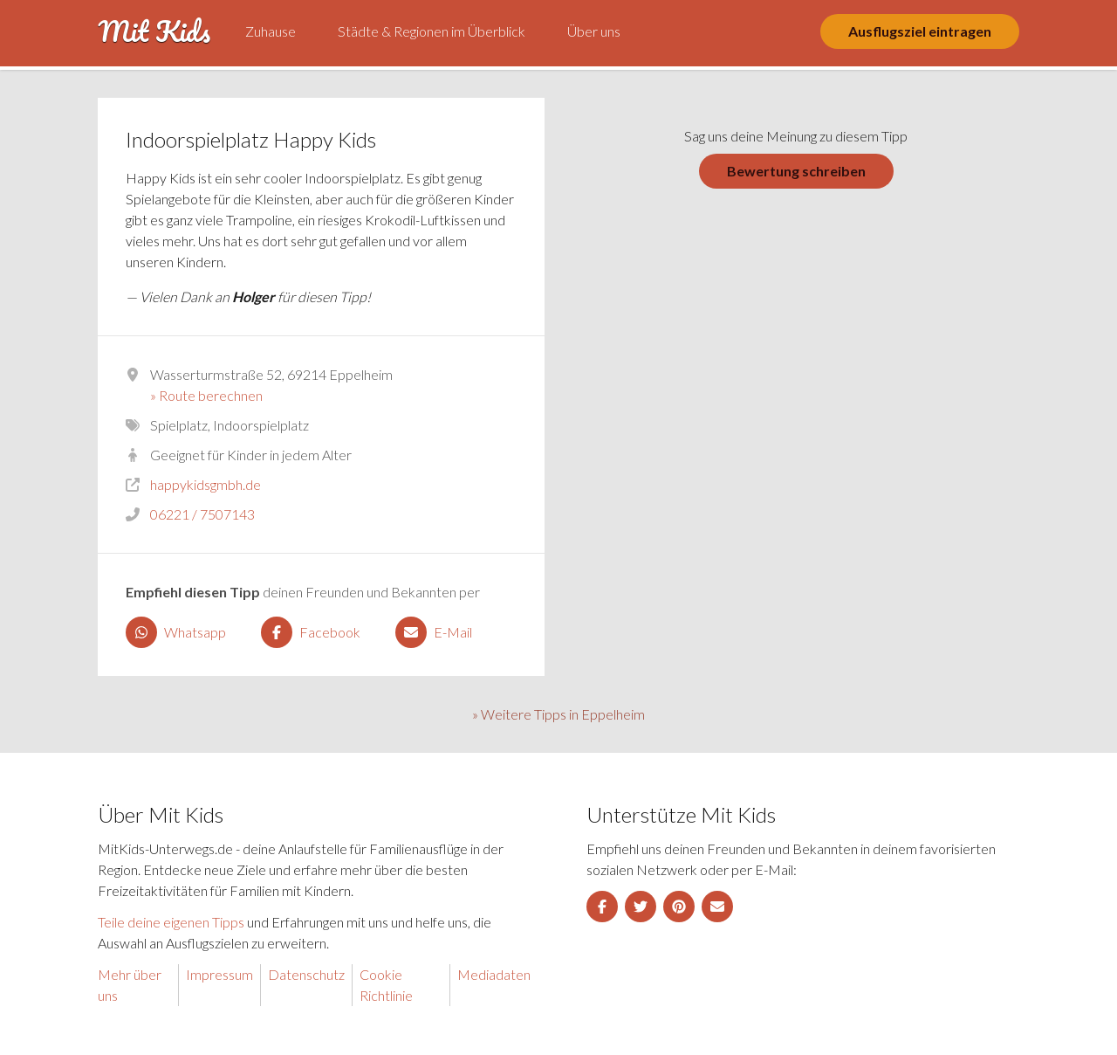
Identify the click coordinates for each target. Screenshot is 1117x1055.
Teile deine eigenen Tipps (171, 922)
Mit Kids (154, 31)
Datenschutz (306, 974)
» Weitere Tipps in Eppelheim (558, 714)
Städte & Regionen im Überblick (431, 31)
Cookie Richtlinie (386, 984)
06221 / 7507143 (202, 514)
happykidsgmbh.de (205, 484)
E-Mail (433, 632)
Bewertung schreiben (796, 170)
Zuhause (270, 31)
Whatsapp (176, 632)
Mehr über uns (129, 984)
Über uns (593, 31)
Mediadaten (494, 974)
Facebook (310, 632)
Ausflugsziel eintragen (919, 31)
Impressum (219, 974)
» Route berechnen (206, 395)
